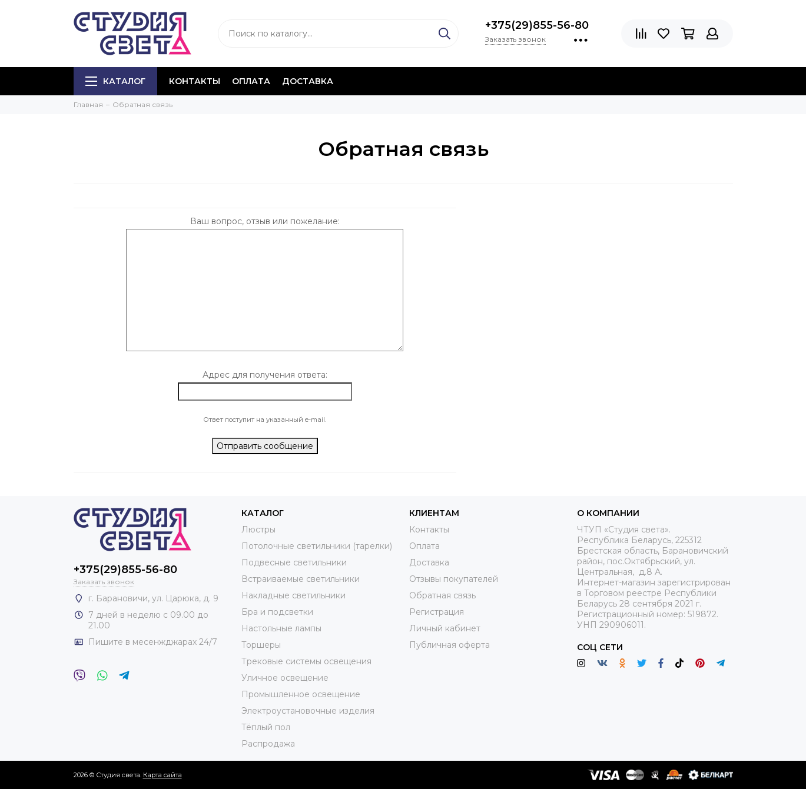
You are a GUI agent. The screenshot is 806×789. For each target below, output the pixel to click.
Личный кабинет (444, 628)
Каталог (115, 81)
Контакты (194, 81)
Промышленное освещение (300, 694)
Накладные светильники (293, 595)
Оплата (251, 81)
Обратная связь (442, 595)
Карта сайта (162, 775)
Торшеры (261, 645)
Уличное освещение (285, 678)
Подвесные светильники (294, 562)
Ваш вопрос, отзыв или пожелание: (265, 221)
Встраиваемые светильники (300, 579)
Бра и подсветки (277, 612)
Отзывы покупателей (453, 579)
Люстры (258, 529)
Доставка (307, 81)
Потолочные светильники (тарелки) (316, 546)
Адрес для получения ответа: (265, 374)
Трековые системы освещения (306, 661)
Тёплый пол (265, 727)
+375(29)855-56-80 (537, 25)
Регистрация (436, 612)
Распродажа (268, 743)
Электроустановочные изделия (307, 710)
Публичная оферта (449, 645)
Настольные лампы (281, 628)
